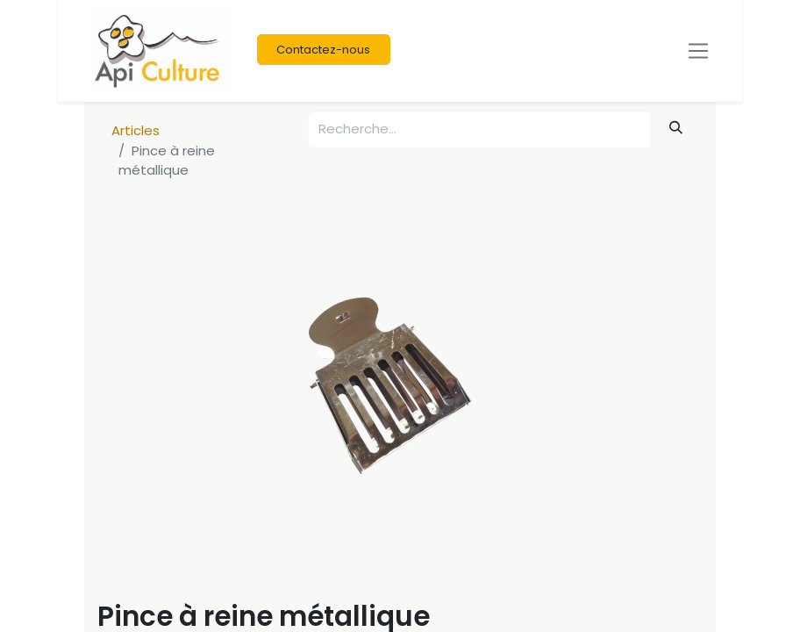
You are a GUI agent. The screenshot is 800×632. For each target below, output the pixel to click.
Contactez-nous (323, 49)
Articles (135, 130)
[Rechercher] (676, 128)
